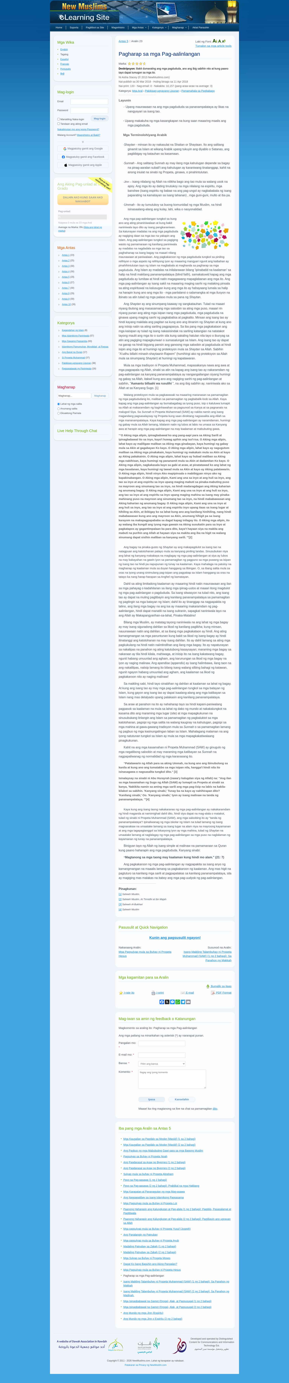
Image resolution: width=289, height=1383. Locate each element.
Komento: (126, 1071)
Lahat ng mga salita (69, 403)
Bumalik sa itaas (218, 986)
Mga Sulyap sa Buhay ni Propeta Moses (146, 1258)
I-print (157, 992)
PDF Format (221, 992)
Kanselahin (182, 1099)
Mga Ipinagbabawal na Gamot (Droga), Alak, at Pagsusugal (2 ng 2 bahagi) (167, 1307)
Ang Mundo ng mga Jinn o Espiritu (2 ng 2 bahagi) (152, 1318)
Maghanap (179, 27)
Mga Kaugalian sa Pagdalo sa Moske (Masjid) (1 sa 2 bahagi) (159, 1138)
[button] (59, 255)
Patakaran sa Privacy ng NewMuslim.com (145, 1365)
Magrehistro (118, 27)
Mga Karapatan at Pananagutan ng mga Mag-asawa (154, 1191)
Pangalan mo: (127, 1045)
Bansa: (124, 1063)
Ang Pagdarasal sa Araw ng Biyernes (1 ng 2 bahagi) (154, 1162)
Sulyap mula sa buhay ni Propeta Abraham (148, 1174)
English (64, 49)
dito (215, 1108)
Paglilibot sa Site (95, 27)
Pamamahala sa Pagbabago (198, 90)
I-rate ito (126, 992)
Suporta (74, 27)
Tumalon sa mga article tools (213, 45)
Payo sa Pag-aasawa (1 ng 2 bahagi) (145, 1179)
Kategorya (159, 27)
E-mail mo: (126, 1054)
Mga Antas (139, 27)
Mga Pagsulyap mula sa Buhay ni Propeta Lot (150, 1203)
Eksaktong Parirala (69, 413)
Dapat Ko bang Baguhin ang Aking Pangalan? (150, 1263)
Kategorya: (125, 90)
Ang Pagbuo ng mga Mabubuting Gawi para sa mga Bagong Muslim (163, 1150)
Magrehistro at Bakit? (88, 135)
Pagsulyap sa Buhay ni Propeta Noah (145, 1156)
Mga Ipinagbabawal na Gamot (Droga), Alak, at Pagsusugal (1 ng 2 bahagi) (167, 1301)
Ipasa (151, 1099)
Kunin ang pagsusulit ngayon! (175, 938)
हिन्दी (62, 74)
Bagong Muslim (85, 13)
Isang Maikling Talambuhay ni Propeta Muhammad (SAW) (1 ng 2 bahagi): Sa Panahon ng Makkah (207, 956)
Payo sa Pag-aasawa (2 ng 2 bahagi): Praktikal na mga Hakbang (161, 1185)
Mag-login (99, 118)
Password (62, 110)
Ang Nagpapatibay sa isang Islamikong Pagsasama (153, 1197)
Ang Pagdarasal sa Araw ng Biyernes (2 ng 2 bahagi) (154, 1168)
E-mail (187, 992)
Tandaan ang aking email (72, 123)
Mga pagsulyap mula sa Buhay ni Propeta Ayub (151, 1240)
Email (60, 101)
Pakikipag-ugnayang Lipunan (162, 90)
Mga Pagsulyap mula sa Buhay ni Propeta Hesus (152, 1269)
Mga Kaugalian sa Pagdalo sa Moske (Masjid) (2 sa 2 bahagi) (159, 1144)
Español (64, 59)
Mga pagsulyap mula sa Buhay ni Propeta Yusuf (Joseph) (157, 1228)
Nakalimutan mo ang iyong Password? (78, 129)
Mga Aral (137, 90)
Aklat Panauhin (200, 27)
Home (59, 27)
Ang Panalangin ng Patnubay (140, 1234)
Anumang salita (67, 408)
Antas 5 (123, 41)
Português (65, 69)
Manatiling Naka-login (70, 119)
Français (64, 64)
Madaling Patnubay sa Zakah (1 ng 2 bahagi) (149, 1246)
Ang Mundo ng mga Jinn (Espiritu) (143, 1312)
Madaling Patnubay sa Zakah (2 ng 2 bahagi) (149, 1252)
